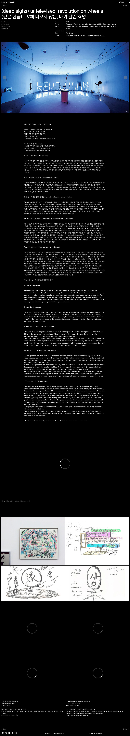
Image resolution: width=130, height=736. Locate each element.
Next (125, 6)
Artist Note (5, 24)
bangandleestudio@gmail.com (54, 733)
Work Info (4, 22)
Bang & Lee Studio (8, 2)
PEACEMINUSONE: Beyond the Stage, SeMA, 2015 (84, 35)
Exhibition (69, 33)
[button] (125, 77)
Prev (4, 6)
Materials (4, 29)
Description (5, 26)
